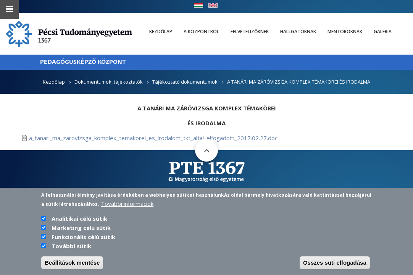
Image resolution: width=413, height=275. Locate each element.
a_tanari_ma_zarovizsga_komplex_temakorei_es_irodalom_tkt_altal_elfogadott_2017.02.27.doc (153, 138)
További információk (127, 206)
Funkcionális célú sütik (83, 239)
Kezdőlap (160, 31)
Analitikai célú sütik (79, 221)
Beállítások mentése (72, 265)
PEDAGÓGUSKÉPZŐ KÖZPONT (83, 62)
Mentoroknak (344, 31)
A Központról (201, 31)
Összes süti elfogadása (334, 265)
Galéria (383, 31)
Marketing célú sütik (81, 230)
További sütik (71, 248)
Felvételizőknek (250, 31)
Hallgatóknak (298, 31)
